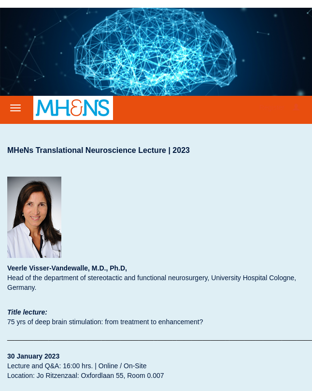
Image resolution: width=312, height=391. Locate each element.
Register (271, 107)
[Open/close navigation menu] (15, 108)
